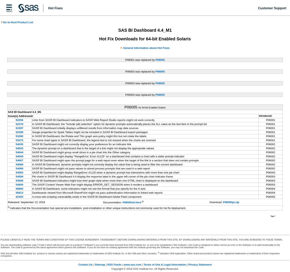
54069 (19, 168)
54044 (19, 152)
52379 (19, 124)
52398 (19, 132)
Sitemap (100, 264)
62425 (19, 196)
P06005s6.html (132, 202)
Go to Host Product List (17, 22)
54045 (19, 156)
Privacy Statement (200, 264)
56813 (19, 192)
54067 (19, 160)
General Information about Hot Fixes (146, 47)
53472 (19, 140)
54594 (19, 176)
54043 (19, 148)
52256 (19, 120)
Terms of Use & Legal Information (164, 264)
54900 (19, 184)
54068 (19, 164)
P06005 (160, 59)
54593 (19, 172)
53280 (19, 136)
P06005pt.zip (231, 202)
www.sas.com (132, 264)
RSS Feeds (114, 264)
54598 (19, 180)
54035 (19, 144)
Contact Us (85, 264)
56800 (19, 188)
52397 (19, 128)
